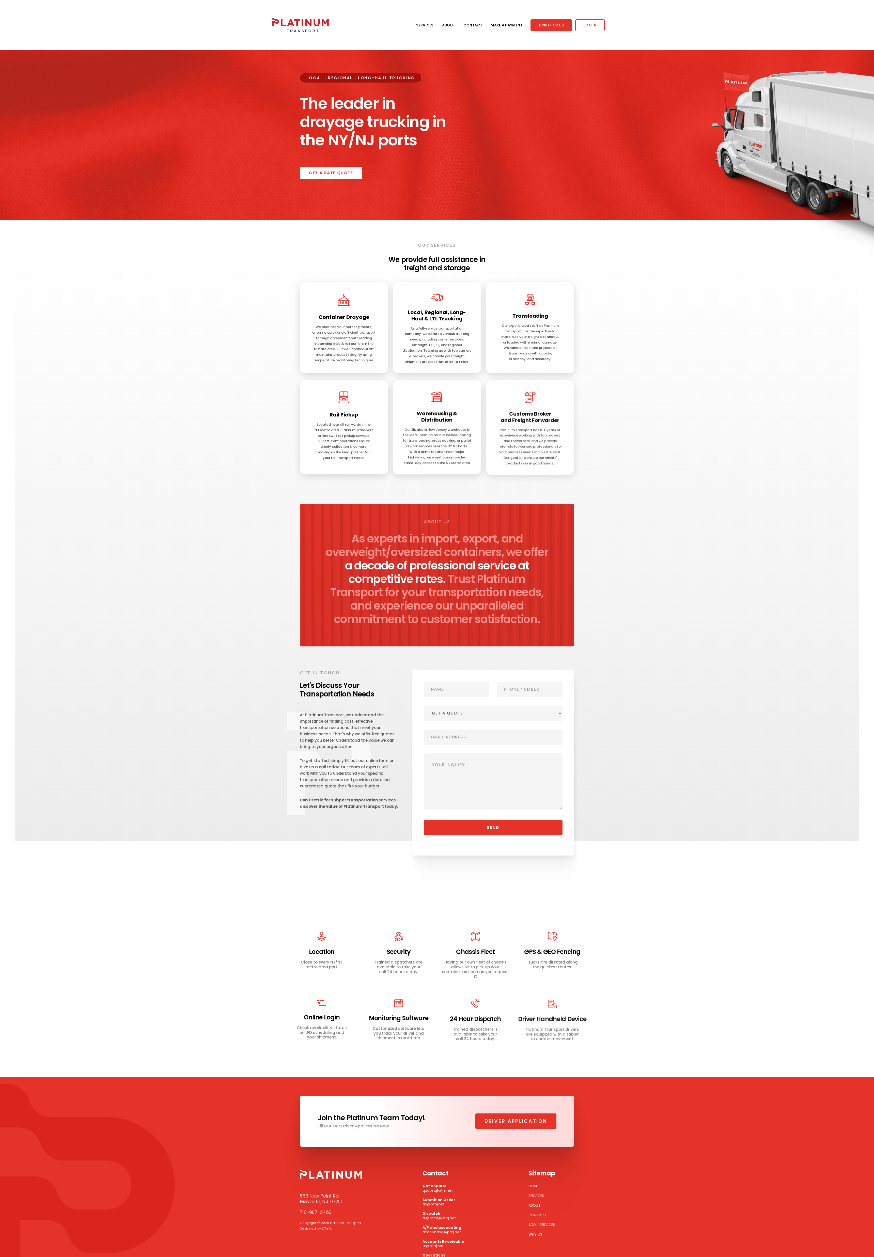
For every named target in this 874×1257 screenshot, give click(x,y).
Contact (537, 1215)
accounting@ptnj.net (445, 1229)
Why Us (535, 1234)
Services (536, 1195)
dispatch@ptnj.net (445, 1216)
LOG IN (590, 25)
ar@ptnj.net (445, 1243)
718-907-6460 (315, 1212)
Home (533, 1186)
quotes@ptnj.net (445, 1188)
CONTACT (472, 25)
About (534, 1205)
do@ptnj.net (445, 1202)
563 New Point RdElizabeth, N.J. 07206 (322, 1198)
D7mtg (327, 1228)
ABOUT (448, 25)
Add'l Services (541, 1224)
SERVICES (424, 25)
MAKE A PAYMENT (506, 25)
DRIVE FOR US (551, 25)
